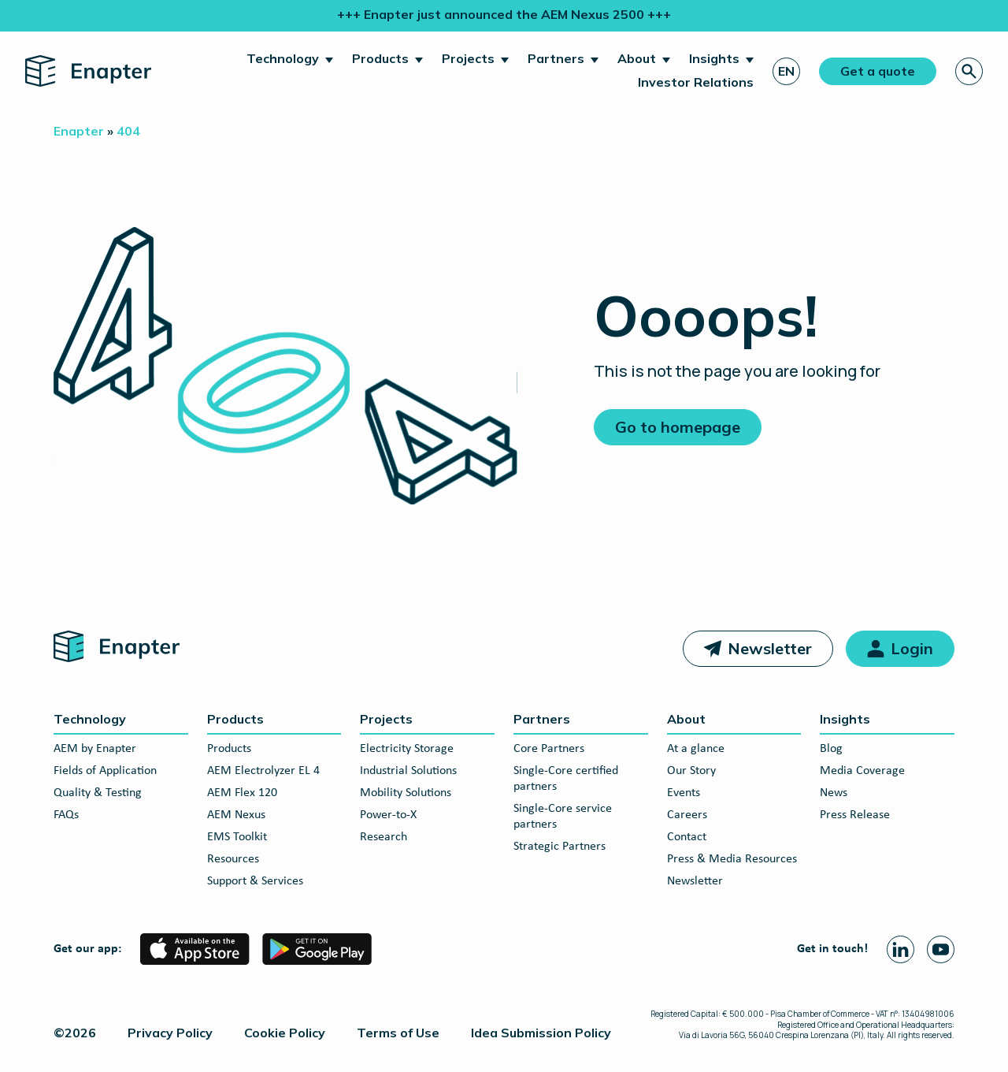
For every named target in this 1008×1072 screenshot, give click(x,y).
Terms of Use (398, 1032)
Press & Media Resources (732, 859)
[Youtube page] (940, 949)
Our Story (691, 771)
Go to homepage (677, 427)
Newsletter (770, 648)
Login (912, 648)
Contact (686, 837)
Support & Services (255, 881)
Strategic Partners (559, 846)
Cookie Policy (284, 1032)
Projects (468, 58)
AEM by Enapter (95, 749)
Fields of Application (105, 771)
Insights (714, 58)
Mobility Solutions (405, 793)
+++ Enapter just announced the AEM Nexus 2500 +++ (504, 14)
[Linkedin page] (900, 949)
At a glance (695, 749)
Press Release (855, 815)
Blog (831, 749)
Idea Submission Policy (541, 1032)
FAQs (66, 815)
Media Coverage (862, 771)
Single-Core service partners (562, 816)
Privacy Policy (170, 1032)
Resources (233, 859)
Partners (556, 58)
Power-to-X (388, 815)
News (833, 793)
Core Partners (548, 749)
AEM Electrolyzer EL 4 (263, 771)
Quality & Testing (98, 793)
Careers (687, 815)
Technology (282, 58)
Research (383, 837)
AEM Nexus (236, 815)
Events (683, 793)
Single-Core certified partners (565, 779)
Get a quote (877, 71)
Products (380, 58)
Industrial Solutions (408, 771)
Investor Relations (696, 82)
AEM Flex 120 (242, 793)
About (636, 58)
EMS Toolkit (237, 837)
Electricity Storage (407, 749)
